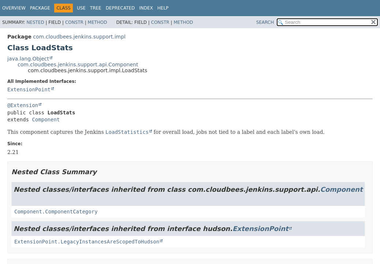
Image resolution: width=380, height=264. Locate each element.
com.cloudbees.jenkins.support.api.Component (78, 64)
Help (163, 8)
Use (81, 8)
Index (146, 8)
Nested (35, 22)
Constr (74, 22)
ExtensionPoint (29, 89)
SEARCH (265, 22)
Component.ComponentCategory (56, 211)
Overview (14, 8)
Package (40, 8)
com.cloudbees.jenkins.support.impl (79, 37)
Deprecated (120, 8)
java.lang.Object (28, 59)
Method (97, 22)
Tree (95, 8)
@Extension (22, 105)
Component (46, 119)
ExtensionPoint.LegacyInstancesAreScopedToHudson (86, 242)
